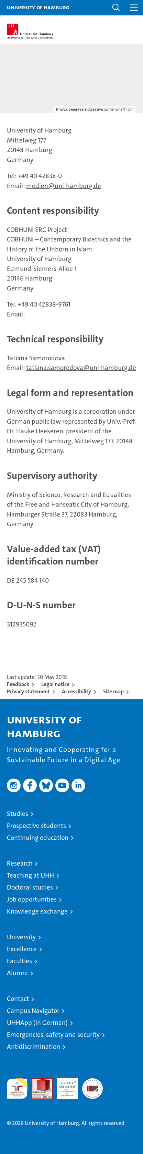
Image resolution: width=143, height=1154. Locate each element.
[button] (116, 7)
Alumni (17, 973)
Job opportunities (32, 899)
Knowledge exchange (37, 911)
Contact (18, 998)
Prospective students (36, 825)
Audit (38, 1081)
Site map (113, 691)
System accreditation (92, 1085)
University (21, 937)
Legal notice (55, 684)
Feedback (18, 684)
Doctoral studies (30, 887)
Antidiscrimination (33, 1046)
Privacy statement (28, 691)
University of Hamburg (38, 7)
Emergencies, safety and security (53, 1034)
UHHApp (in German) (37, 1022)
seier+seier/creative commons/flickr (101, 109)
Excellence (22, 949)
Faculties (19, 961)
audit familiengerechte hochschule (17, 1088)
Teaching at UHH (30, 875)
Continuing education (37, 837)
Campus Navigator (33, 1010)
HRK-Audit (63, 1085)
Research (20, 863)
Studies (17, 813)
